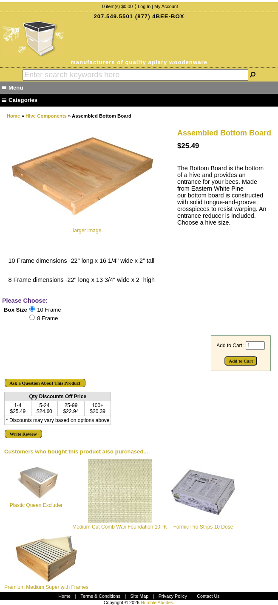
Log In (144, 6)
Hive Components (46, 115)
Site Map (139, 596)
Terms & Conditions (101, 596)
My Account (166, 6)
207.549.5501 (113, 16)
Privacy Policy (173, 596)
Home (13, 115)
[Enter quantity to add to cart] (255, 345)
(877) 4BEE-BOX (159, 16)
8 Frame (47, 318)
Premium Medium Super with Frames (46, 587)
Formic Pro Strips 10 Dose (203, 527)
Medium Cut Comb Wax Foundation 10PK (119, 527)
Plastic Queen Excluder (36, 505)
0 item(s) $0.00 (117, 6)
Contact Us (208, 596)
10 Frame (49, 310)
